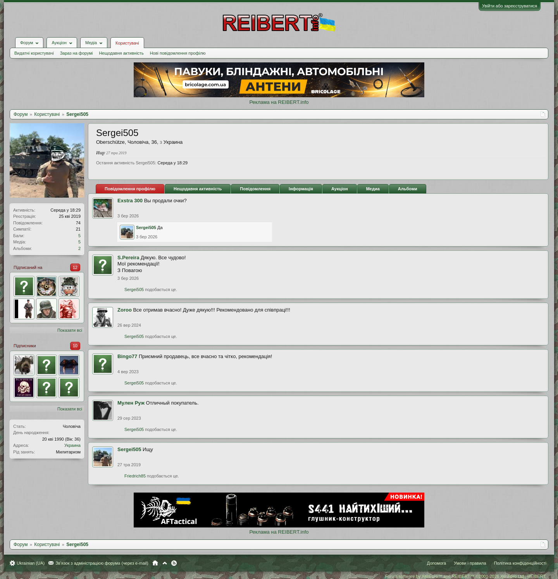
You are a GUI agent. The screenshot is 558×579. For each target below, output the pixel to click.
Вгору (164, 563)
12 (75, 267)
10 (75, 345)
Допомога (436, 563)
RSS (174, 563)
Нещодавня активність (121, 53)
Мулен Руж (131, 403)
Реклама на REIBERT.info (278, 102)
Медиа (373, 188)
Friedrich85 (135, 476)
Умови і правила (470, 563)
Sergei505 (146, 227)
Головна (155, 563)
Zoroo (124, 310)
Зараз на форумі (76, 53)
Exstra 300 (130, 200)
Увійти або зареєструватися (509, 5)
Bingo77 (127, 356)
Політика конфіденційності (520, 563)
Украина (72, 445)
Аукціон (339, 188)
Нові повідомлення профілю (178, 53)
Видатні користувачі (34, 53)
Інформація (301, 188)
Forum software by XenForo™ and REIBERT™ (465, 576)
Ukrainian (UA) (31, 563)
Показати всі (69, 330)
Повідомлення (255, 188)
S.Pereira (128, 257)
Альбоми (407, 188)
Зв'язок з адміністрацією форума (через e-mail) (101, 563)
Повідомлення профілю (130, 188)
